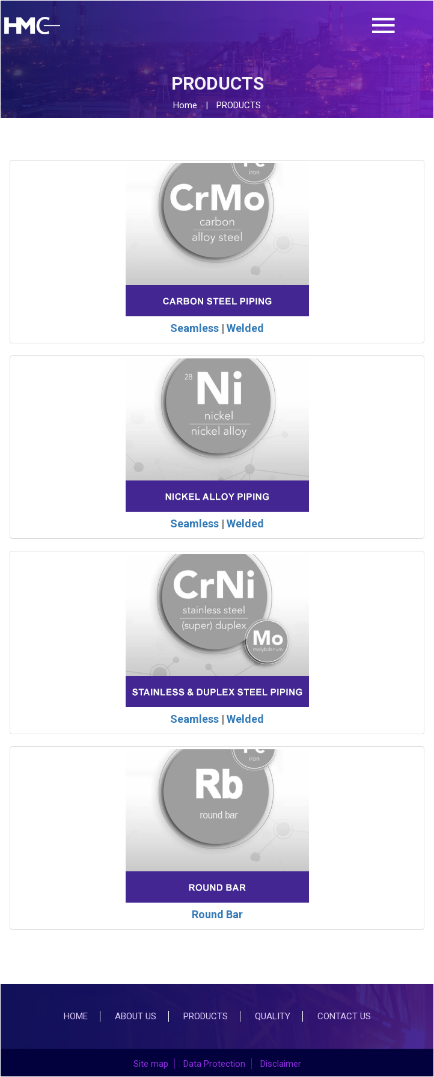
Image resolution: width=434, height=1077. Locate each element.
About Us (135, 1016)
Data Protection (214, 1063)
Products (205, 1016)
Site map (150, 1063)
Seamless (194, 328)
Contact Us (344, 1016)
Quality (272, 1016)
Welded (245, 328)
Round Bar (217, 914)
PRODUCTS (238, 105)
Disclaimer (280, 1063)
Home (185, 105)
